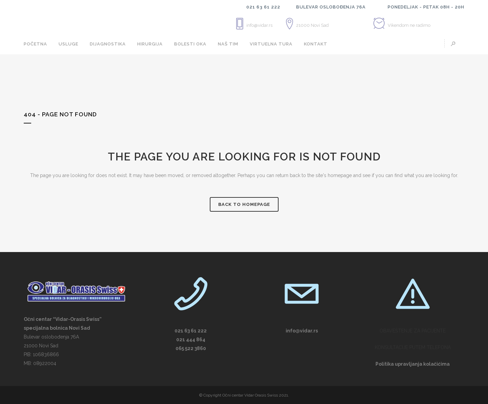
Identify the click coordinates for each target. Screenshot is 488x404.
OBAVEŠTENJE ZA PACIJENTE (413, 330)
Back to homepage (244, 204)
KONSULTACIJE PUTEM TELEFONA (413, 347)
